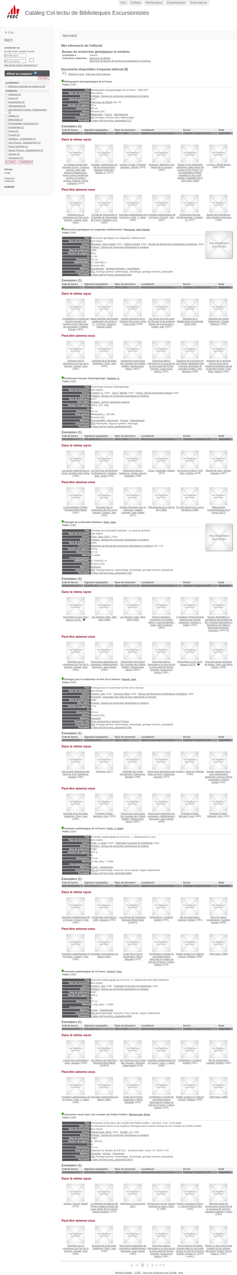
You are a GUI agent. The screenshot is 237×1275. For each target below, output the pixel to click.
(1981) (104, 955)
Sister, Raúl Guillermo (161, 625)
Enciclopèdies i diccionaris (104, 420)
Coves (94, 867)
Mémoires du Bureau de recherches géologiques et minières (120, 61)
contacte (9, 186)
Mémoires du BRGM (100, 58)
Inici (123, 2)
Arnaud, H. (190, 1253)
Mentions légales (123, 1272)
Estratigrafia (97, 268)
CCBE (137, 1272)
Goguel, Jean (80, 220)
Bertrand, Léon (100, 816)
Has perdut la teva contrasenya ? (21, 65)
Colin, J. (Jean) (138, 217)
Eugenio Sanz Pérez (79, 473)
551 (93, 271)
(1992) (161, 508)
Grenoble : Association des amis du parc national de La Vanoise (123, 697)
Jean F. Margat (119, 393)
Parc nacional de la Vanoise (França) (110, 721)
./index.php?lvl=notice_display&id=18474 (112, 1159)
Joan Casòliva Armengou (218, 217)
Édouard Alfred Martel (76, 510)
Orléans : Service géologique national (110, 402)
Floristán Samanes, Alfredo (133, 166)
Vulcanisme (118, 1153)
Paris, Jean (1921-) (101, 536)
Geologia (96, 567)
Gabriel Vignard (132, 244)
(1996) (190, 508)
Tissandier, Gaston (165, 470)
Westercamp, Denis (139, 1114)
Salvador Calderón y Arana (218, 1211)
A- (6, 32)
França (108, 114)
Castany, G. (113, 378)
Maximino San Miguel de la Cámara (162, 166)
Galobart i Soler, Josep (105, 474)
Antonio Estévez (100, 1211)
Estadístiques (176, 2)
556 (93, 423)
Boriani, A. (100, 172)
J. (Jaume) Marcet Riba (190, 1206)
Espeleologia (106, 867)
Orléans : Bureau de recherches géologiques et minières (120, 96)
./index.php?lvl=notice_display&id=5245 (111, 426)
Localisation (12, 82)
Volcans (107, 1153)
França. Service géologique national (154, 393)
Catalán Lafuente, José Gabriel (132, 511)
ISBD (73, 84)
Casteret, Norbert (186, 920)
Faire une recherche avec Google (159, 1272)
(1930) (190, 172)
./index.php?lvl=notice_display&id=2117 (111, 120)
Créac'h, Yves (167, 217)
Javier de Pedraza (194, 771)
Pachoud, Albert (122, 694)
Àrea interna (198, 2)
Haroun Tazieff (80, 1203)
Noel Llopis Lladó (134, 322)
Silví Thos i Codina (191, 472)
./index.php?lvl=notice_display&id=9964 (111, 1016)
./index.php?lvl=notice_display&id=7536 (111, 573)
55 (92, 117)
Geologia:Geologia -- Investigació (122, 268)
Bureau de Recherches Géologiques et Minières (172, 244)
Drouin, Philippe (187, 956)
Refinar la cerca (76, 74)
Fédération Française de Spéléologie (134, 843)
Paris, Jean (110, 363)
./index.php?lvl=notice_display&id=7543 (111, 727)
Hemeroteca (154, 2)
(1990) (218, 954)
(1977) (218, 510)
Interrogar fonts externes (98, 74)
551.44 (95, 870)
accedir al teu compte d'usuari (19, 51)
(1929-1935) (190, 321)
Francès (124, 420)
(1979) (75, 618)
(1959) (104, 322)
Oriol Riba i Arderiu (219, 370)
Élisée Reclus (224, 164)
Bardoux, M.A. (110, 220)
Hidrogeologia (121, 114)
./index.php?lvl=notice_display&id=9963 (111, 873)
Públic (65, 84)
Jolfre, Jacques (100, 920)
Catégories (11, 90)
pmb (181, 1272)
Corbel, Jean (157, 326)
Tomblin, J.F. (126, 1132)
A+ (12, 32)
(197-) (133, 1205)
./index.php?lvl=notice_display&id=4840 (111, 274)
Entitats (136, 2)
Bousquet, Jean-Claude (137, 229)
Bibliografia (97, 114)
